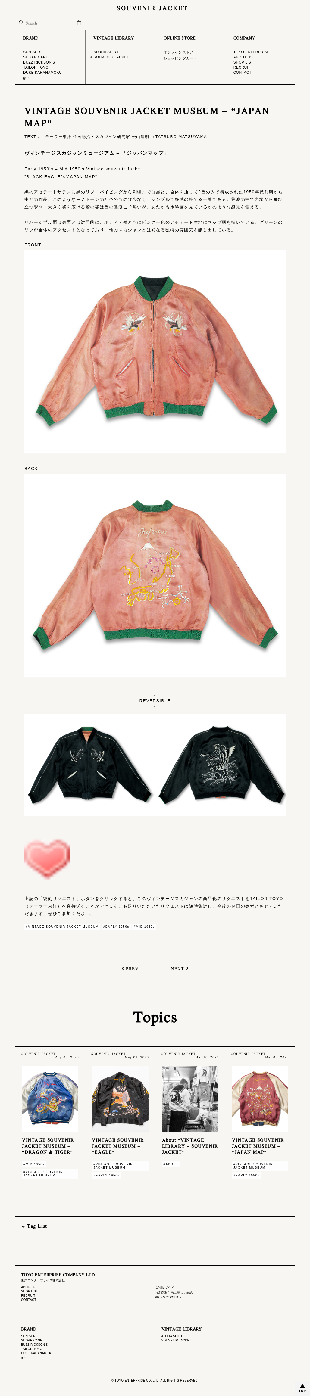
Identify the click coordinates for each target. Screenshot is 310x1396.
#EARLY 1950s (116, 926)
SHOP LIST (29, 1291)
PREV (132, 968)
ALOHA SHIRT (172, 1336)
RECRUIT (28, 1295)
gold (24, 1357)
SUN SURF (29, 1336)
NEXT (177, 968)
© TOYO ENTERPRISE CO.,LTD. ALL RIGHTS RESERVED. (155, 1380)
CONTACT (28, 1299)
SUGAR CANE (31, 1340)
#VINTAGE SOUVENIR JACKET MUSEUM (62, 926)
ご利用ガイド (164, 1287)
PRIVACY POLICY (168, 1297)
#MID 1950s (144, 926)
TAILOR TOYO (31, 1349)
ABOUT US (29, 1287)
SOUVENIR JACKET (155, 8)
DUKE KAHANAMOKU (37, 1353)
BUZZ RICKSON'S (34, 1344)
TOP (302, 1391)
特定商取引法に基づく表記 (174, 1292)
